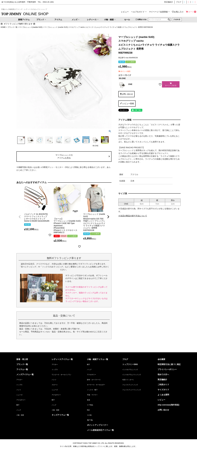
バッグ (18, 410)
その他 (89, 415)
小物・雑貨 (109, 19)
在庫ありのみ (142, 19)
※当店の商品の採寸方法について (132, 216)
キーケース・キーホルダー (96, 385)
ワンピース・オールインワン (61, 374)
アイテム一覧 (22, 369)
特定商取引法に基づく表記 (169, 364)
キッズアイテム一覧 (60, 415)
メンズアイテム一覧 (25, 374)
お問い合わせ (163, 410)
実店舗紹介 (162, 379)
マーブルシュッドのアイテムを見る (64, 156)
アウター (19, 379)
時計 (88, 410)
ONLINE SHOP (24, 14)
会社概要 (161, 359)
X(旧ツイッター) (190, 2)
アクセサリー (20, 400)
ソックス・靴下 (92, 390)
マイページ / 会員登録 (158, 12)
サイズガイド (163, 390)
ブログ (125, 359)
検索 (168, 19)
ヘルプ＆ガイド (138, 12)
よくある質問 (163, 395)
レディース (92, 19)
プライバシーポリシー (167, 369)
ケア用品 (90, 405)
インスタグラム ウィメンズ (131, 374)
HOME (3, 27)
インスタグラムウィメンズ (187, 2)
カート (191, 12)
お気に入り (179, 12)
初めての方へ (163, 374)
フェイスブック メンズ (130, 385)
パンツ (18, 390)
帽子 (17, 405)
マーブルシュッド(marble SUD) (30, 27)
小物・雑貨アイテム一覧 (97, 359)
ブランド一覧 (12, 27)
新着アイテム (24, 19)
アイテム (58, 19)
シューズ (19, 395)
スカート (55, 385)
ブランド (40, 19)
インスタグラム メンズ (130, 369)
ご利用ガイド (163, 384)
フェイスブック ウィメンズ (131, 390)
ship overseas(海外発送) (168, 405)
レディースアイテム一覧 (62, 359)
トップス (19, 385)
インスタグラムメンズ (185, 2)
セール (127, 19)
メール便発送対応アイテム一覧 (100, 430)
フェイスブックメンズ (192, 2)
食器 (88, 400)
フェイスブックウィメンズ (196, 2)
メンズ (74, 19)
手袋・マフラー (92, 395)
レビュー (125, 12)
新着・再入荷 (22, 359)
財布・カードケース (94, 379)
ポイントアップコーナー (97, 425)
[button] (19, 217)
